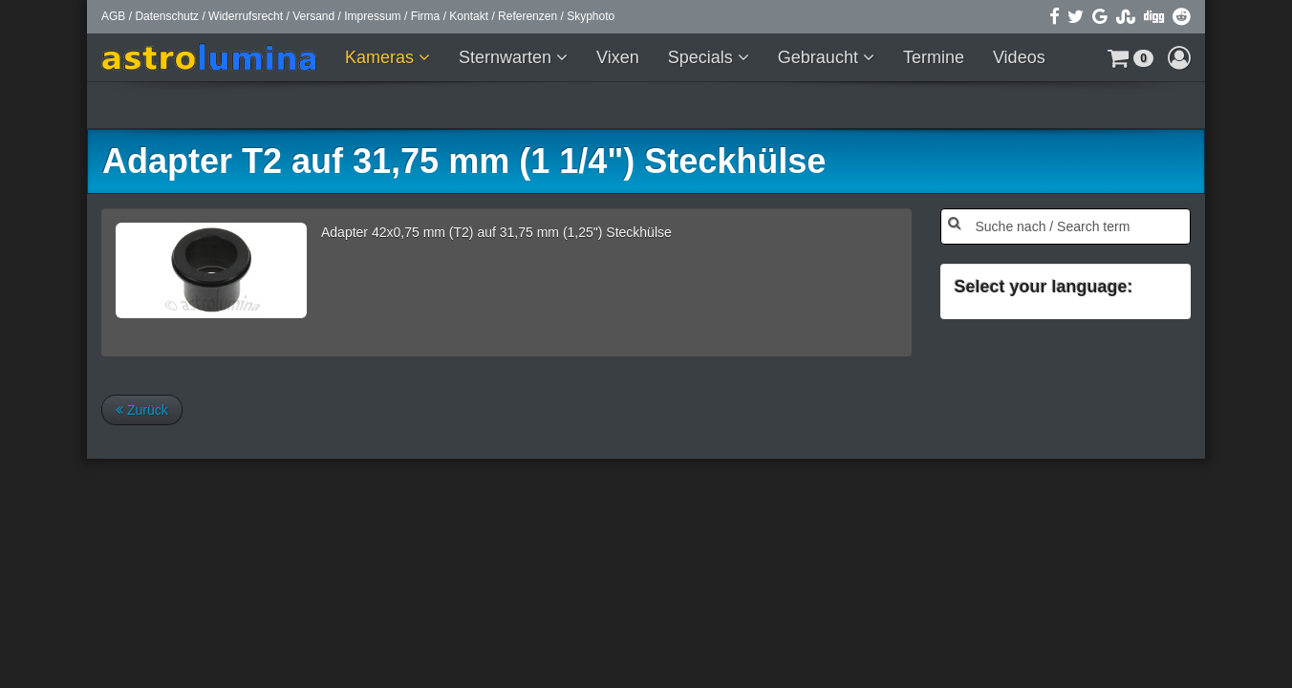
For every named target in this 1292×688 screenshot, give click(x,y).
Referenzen (527, 16)
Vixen (617, 57)
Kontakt (468, 16)
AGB (113, 16)
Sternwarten (507, 57)
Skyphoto (590, 16)
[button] (1130, 57)
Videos (1019, 57)
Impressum (372, 16)
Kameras (382, 57)
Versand (313, 16)
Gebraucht (820, 57)
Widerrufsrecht (245, 16)
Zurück (142, 410)
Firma (426, 16)
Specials (703, 57)
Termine (933, 57)
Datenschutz (167, 16)
